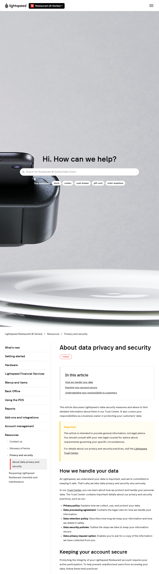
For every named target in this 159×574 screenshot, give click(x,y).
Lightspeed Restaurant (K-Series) (23, 334)
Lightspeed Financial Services (24, 374)
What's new (12, 347)
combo (67, 183)
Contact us (14, 441)
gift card (98, 183)
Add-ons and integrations (22, 417)
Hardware (11, 365)
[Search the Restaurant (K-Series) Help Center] (79, 172)
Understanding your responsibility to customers (91, 393)
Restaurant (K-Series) (47, 6)
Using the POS (14, 400)
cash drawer (82, 183)
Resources (53, 334)
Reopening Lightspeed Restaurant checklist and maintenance (22, 477)
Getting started (15, 356)
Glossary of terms (18, 448)
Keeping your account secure (81, 387)
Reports (10, 408)
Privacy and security (75, 334)
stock (56, 183)
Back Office (12, 391)
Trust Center (74, 490)
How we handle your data (79, 382)
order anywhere (115, 183)
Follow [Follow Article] (66, 357)
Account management (19, 426)
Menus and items (16, 382)
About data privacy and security (25, 464)
